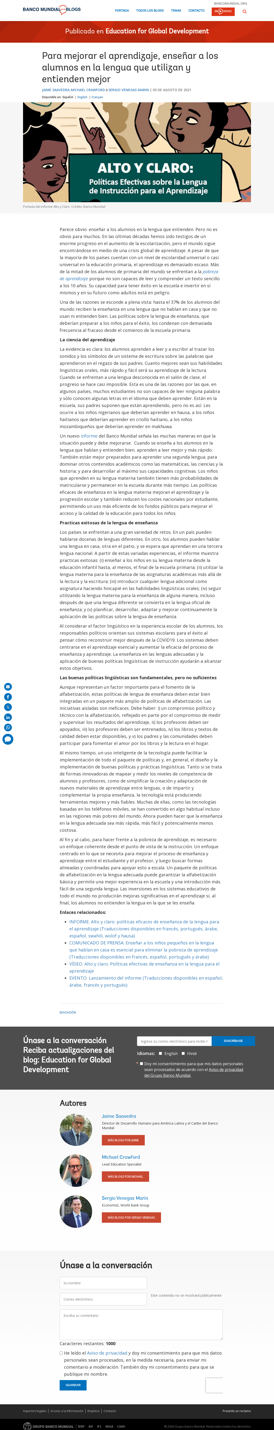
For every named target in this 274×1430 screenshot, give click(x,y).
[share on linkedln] (8, 717)
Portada (122, 10)
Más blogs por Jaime (123, 1140)
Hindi (192, 1053)
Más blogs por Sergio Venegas (131, 1217)
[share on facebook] (8, 697)
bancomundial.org (230, 3)
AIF (91, 1426)
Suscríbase (233, 1041)
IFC (99, 1426)
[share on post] (8, 707)
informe (88, 436)
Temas (176, 10)
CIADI (121, 1426)
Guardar (73, 1385)
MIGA (109, 1426)
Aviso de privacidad (107, 1353)
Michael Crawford (88, 90)
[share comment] (7, 739)
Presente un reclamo (237, 1411)
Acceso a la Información (66, 1411)
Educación (68, 1012)
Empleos (93, 1411)
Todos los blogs (150, 10)
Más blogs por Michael (125, 1176)
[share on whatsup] (8, 727)
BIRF (81, 1426)
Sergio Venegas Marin (128, 90)
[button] (245, 11)
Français (97, 97)
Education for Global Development (157, 31)
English (82, 97)
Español (68, 97)
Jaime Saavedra (56, 90)
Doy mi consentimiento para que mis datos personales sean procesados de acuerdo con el (193, 1069)
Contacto (196, 10)
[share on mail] (8, 687)
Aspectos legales (34, 1411)
